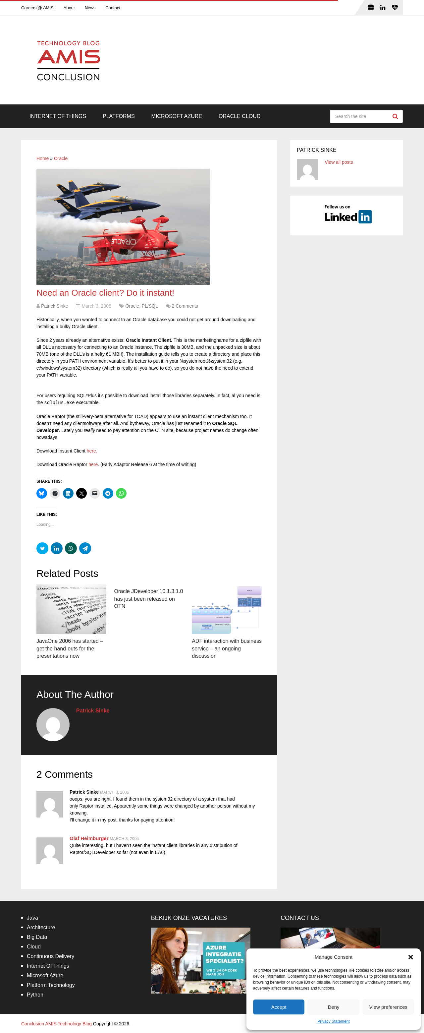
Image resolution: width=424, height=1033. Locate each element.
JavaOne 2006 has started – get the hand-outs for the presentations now (69, 648)
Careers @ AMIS (37, 7)
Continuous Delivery (50, 956)
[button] (410, 957)
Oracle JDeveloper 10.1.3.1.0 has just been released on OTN (148, 598)
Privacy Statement (333, 1021)
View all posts (339, 162)
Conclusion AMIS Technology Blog (56, 1023)
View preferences (388, 1007)
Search (396, 116)
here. (92, 451)
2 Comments (185, 306)
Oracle (61, 158)
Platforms (119, 116)
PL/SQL (150, 306)
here (93, 464)
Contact (112, 7)
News (90, 7)
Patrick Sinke (54, 306)
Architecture (41, 927)
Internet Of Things (57, 116)
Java (32, 918)
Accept (279, 1007)
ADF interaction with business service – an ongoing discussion (227, 648)
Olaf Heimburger (89, 838)
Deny (333, 1007)
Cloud (34, 946)
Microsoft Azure (176, 116)
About (69, 7)
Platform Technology (51, 985)
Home (42, 158)
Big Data (37, 937)
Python (35, 995)
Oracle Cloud (239, 116)
